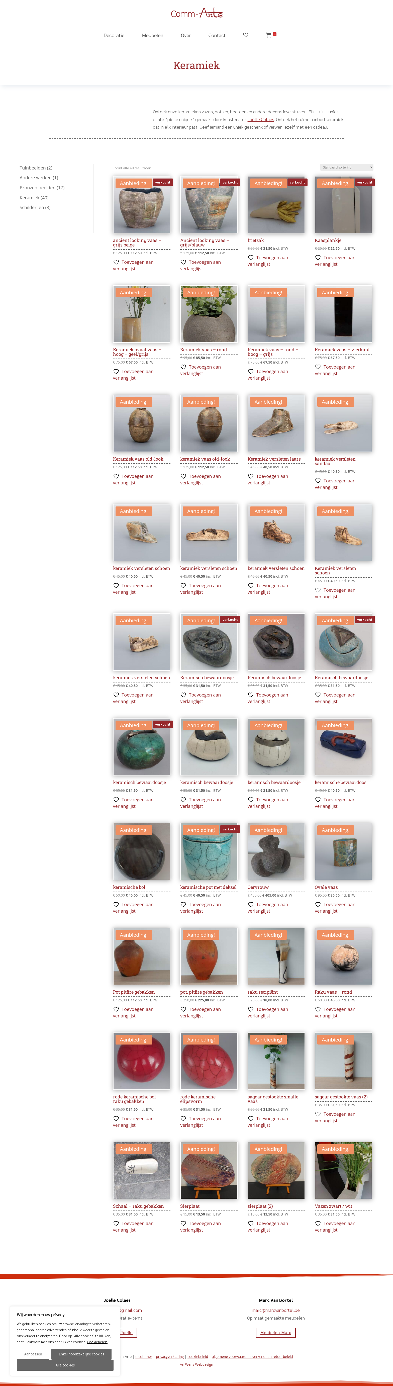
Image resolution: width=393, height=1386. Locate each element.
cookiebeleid (197, 1356)
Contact (217, 35)
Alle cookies (65, 1365)
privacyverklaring (170, 1356)
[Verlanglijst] (252, 39)
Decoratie (114, 35)
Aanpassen (33, 1354)
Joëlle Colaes (261, 119)
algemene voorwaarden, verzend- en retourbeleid (252, 1356)
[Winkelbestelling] (346, 167)
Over (186, 35)
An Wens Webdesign (196, 1364)
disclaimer (143, 1356)
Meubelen (152, 35)
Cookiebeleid (97, 1341)
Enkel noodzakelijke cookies (81, 1354)
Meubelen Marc (275, 1333)
